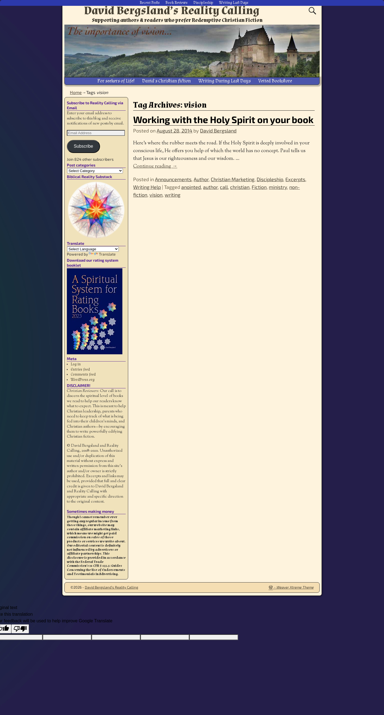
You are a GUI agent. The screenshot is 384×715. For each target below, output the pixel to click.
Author (201, 179)
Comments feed (83, 374)
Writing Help (147, 187)
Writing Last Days (233, 2)
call (224, 187)
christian (239, 187)
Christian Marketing (232, 179)
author (210, 187)
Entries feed (80, 368)
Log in (76, 364)
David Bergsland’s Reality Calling (171, 10)
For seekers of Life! (116, 80)
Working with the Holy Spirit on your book (223, 118)
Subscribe (83, 146)
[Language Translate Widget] (93, 248)
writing (172, 194)
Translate (102, 253)
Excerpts (295, 179)
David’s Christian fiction (166, 80)
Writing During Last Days (224, 80)
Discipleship (203, 2)
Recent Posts (150, 2)
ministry (278, 187)
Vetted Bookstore (275, 80)
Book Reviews (176, 2)
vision (155, 194)
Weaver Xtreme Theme (295, 587)
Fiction (259, 187)
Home (76, 92)
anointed (191, 187)
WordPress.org (82, 379)
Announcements (173, 179)
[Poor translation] (20, 628)
